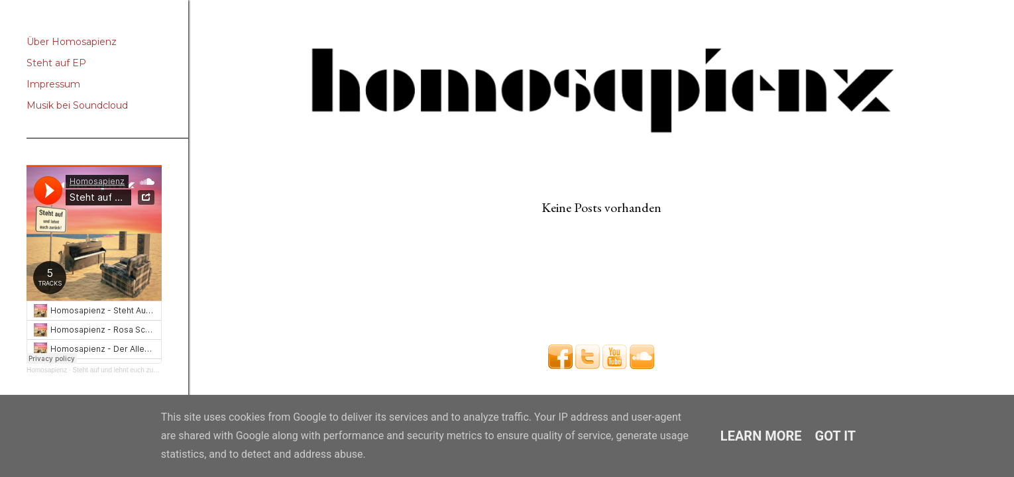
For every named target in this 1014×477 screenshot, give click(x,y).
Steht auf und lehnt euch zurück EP (125, 370)
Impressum (53, 84)
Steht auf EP (56, 63)
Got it (835, 436)
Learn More (761, 436)
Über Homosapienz (72, 42)
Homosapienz (47, 370)
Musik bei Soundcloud (77, 105)
